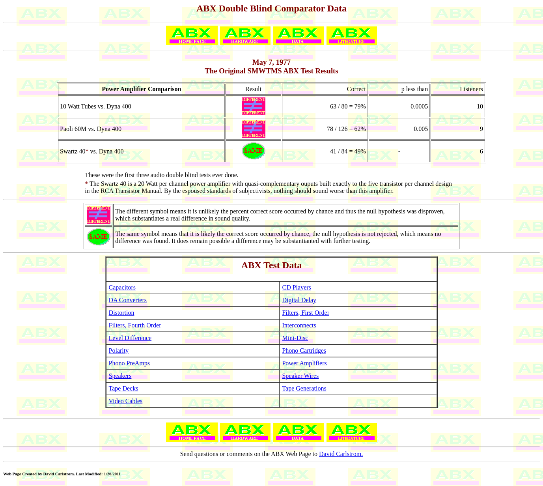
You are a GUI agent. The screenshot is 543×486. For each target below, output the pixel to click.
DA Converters (128, 300)
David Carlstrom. (341, 453)
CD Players (296, 287)
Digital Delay (299, 300)
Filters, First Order (305, 312)
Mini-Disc (295, 338)
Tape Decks (123, 388)
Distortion (121, 312)
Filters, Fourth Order (135, 325)
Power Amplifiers (304, 363)
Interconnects (299, 325)
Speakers (120, 375)
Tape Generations (304, 388)
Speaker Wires (300, 375)
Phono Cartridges (304, 350)
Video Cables (126, 401)
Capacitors (122, 287)
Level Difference (130, 338)
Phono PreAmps (129, 363)
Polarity (119, 350)
